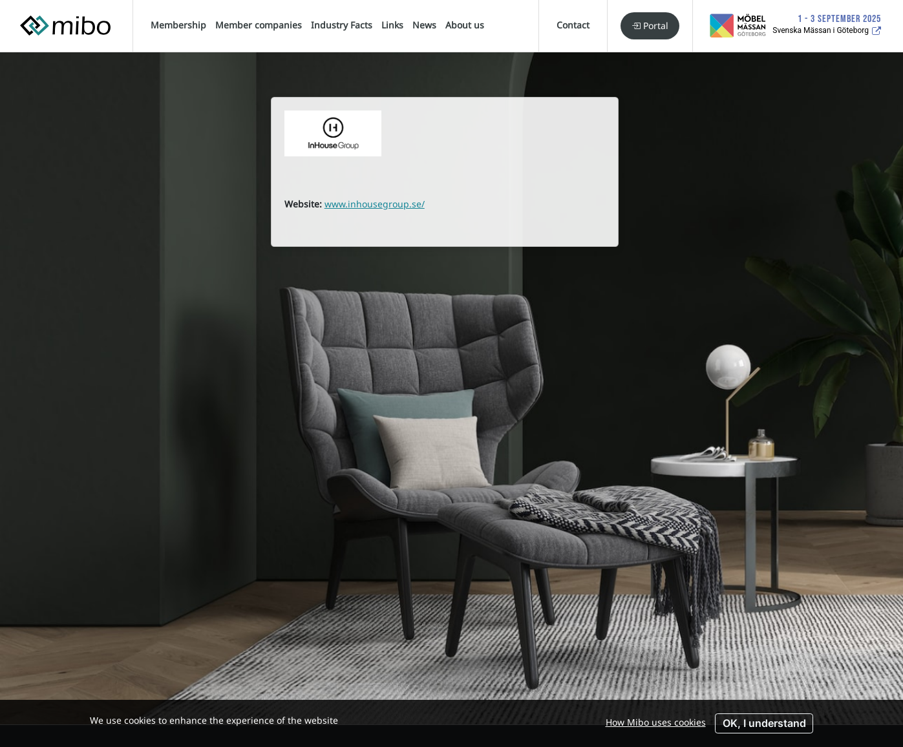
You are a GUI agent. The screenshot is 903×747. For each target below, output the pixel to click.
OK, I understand (764, 723)
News (424, 25)
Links (392, 25)
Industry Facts (341, 25)
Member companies (258, 25)
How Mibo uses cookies (656, 722)
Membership (178, 25)
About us (464, 25)
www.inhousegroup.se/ (374, 204)
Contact (573, 25)
